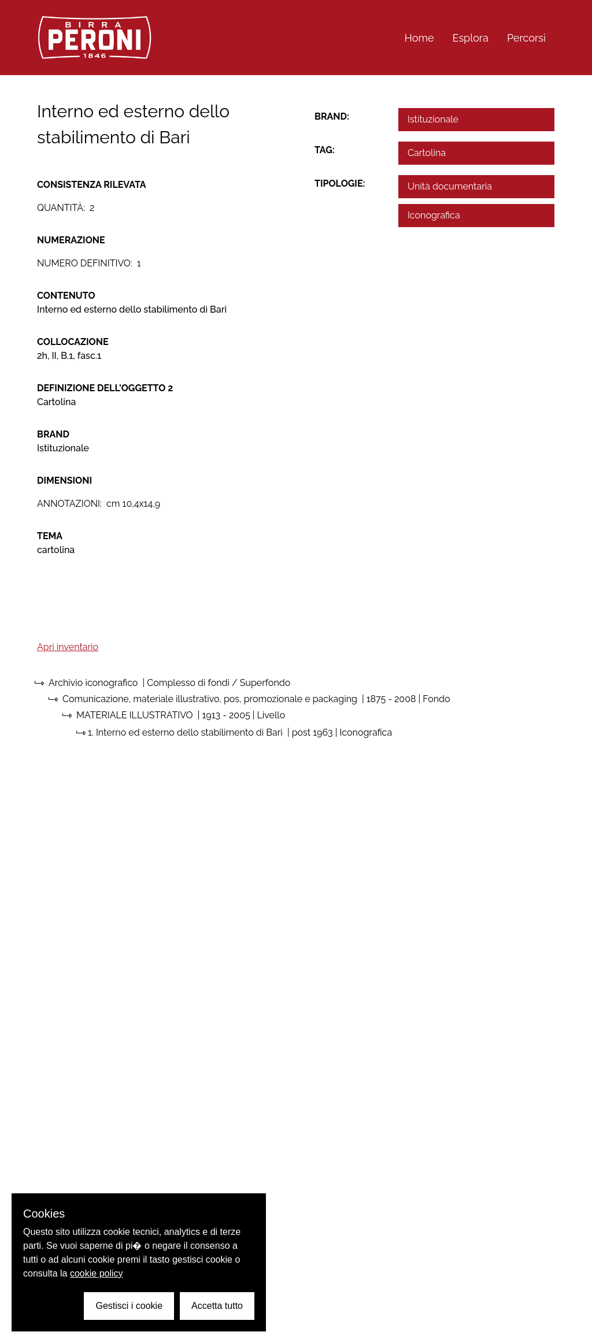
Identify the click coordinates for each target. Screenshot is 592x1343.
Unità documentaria (450, 186)
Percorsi (526, 38)
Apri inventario (67, 646)
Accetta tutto (217, 1306)
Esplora (471, 38)
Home (419, 38)
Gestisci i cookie (128, 1306)
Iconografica (434, 215)
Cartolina (427, 152)
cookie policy (96, 1273)
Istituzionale (433, 119)
